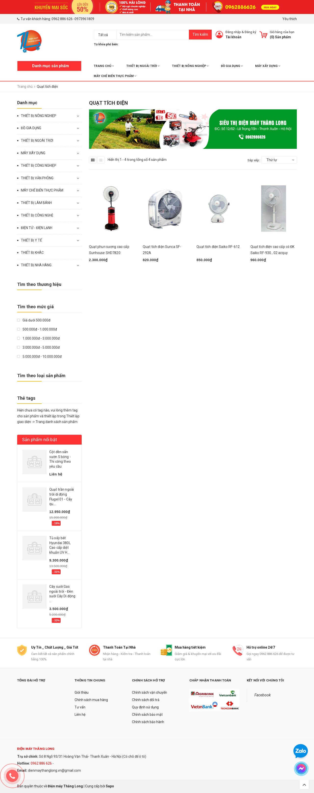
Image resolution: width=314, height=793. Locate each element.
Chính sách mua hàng (91, 700)
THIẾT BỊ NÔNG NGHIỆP (190, 66)
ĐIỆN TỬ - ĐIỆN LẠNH (36, 228)
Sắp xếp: (254, 160)
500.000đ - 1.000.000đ (37, 329)
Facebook (262, 695)
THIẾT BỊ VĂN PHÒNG (37, 178)
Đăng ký (250, 32)
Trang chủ (104, 66)
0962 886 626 (62, 19)
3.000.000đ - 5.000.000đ (38, 347)
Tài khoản (233, 37)
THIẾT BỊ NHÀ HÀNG (36, 265)
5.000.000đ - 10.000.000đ (39, 356)
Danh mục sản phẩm (50, 66)
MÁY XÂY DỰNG (267, 66)
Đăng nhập (233, 32)
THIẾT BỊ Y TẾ (31, 240)
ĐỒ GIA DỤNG (232, 66)
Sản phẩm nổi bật (39, 439)
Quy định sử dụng (145, 707)
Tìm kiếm (200, 34)
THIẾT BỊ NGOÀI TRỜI (143, 66)
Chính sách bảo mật (147, 714)
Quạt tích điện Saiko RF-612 (218, 247)
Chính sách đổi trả (145, 700)
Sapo (110, 786)
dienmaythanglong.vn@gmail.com (54, 770)
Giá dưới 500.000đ (33, 320)
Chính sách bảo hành (148, 722)
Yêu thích (289, 19)
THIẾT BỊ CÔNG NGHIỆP (38, 165)
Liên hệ (80, 714)
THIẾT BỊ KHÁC (32, 253)
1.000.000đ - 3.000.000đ (38, 338)
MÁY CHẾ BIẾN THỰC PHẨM (115, 76)
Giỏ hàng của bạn (282, 32)
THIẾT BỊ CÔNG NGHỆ (37, 215)
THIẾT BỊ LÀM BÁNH (36, 203)
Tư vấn (80, 707)
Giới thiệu (82, 692)
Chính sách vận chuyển (149, 692)
